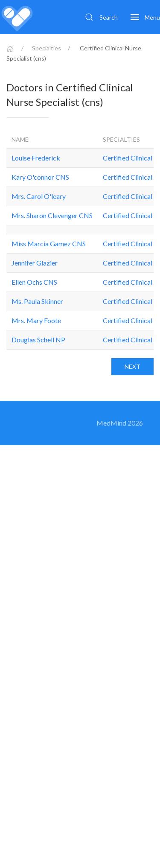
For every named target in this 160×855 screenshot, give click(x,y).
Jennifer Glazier (35, 263)
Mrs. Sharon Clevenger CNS (52, 215)
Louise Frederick (36, 158)
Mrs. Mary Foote (36, 320)
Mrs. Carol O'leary (39, 196)
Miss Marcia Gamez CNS (49, 243)
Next (132, 366)
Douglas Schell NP (38, 340)
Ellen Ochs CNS (34, 282)
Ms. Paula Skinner (37, 301)
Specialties (46, 48)
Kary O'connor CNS (40, 177)
